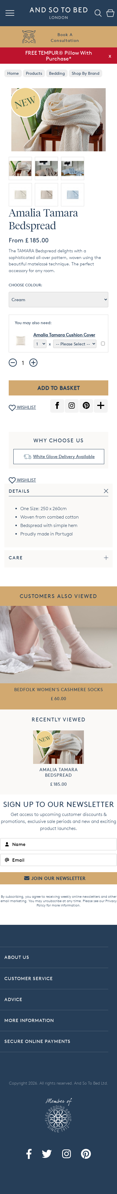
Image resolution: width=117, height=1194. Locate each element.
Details (19, 491)
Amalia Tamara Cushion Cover (64, 335)
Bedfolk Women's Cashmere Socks (58, 689)
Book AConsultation (65, 37)
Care (16, 557)
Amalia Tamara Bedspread (58, 772)
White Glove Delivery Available (64, 456)
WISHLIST (22, 407)
